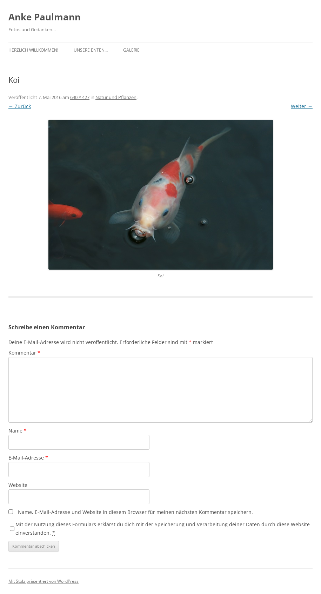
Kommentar (24, 352)
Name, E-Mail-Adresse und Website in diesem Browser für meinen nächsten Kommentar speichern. (135, 512)
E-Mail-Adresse (28, 457)
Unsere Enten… (91, 50)
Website (17, 485)
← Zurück (19, 106)
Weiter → (302, 106)
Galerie (131, 50)
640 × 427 (79, 97)
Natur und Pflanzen (115, 97)
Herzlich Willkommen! (33, 50)
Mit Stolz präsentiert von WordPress (43, 581)
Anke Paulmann (44, 17)
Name (17, 430)
